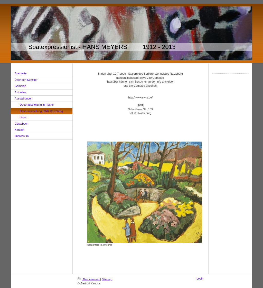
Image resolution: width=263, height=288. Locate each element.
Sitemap (107, 279)
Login (199, 278)
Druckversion (89, 279)
